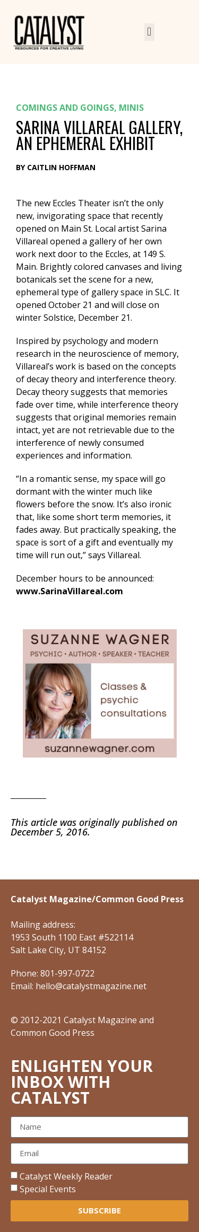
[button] (149, 32)
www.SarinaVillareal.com (69, 591)
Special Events (48, 1188)
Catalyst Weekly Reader (66, 1176)
